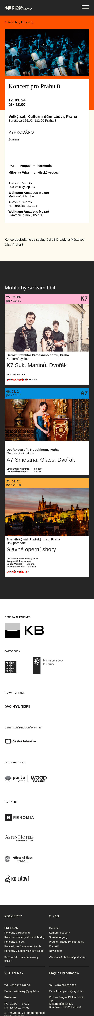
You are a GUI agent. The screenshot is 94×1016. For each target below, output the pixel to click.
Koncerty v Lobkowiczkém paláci (24, 950)
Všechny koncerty (20, 22)
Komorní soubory (59, 932)
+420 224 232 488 (65, 985)
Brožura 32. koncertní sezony (21, 957)
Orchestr (54, 928)
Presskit (54, 946)
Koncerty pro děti (14, 941)
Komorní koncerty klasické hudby (24, 937)
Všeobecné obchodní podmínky (67, 957)
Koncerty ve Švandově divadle (22, 946)
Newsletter (55, 950)
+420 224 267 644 (20, 985)
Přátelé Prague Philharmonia (66, 941)
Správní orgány (58, 937)
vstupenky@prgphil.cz (26, 991)
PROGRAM (11, 928)
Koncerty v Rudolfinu (17, 932)
